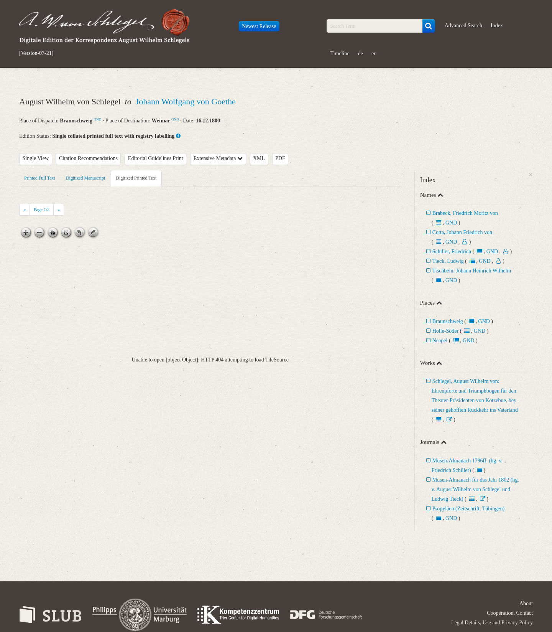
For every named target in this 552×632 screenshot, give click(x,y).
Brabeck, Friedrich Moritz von (465, 213)
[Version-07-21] (36, 53)
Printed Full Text (39, 178)
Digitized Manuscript (85, 178)
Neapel (440, 340)
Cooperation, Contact (510, 613)
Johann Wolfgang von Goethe (186, 101)
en (373, 53)
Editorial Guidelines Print (155, 158)
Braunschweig (447, 321)
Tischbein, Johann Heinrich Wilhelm (471, 271)
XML (259, 158)
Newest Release (259, 26)
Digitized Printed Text (136, 178)
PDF (280, 158)
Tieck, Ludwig (448, 261)
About (526, 603)
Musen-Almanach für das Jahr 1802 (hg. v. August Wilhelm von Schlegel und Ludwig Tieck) (475, 489)
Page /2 (41, 209)
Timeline (340, 53)
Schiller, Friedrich (451, 251)
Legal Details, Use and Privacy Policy (492, 622)
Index (497, 25)
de (360, 53)
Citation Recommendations (88, 158)
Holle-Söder (445, 331)
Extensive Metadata (218, 158)
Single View (36, 158)
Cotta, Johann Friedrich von (462, 232)
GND (97, 119)
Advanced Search (463, 25)
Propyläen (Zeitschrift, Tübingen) (468, 509)
